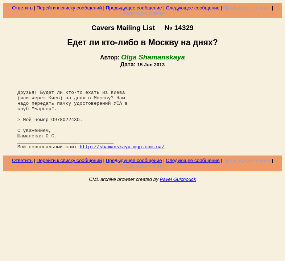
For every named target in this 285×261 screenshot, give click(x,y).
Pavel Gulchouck (178, 194)
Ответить (22, 8)
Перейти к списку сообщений (69, 8)
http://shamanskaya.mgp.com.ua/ (122, 161)
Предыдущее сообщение (134, 8)
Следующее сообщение (193, 8)
